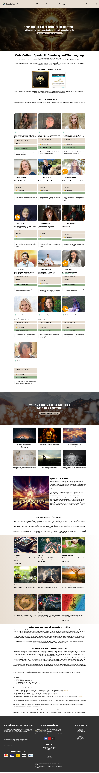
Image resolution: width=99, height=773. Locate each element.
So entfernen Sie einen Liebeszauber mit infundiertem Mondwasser (74, 468)
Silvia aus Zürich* (20, 315)
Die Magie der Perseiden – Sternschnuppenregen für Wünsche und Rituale (24, 446)
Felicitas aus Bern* (68, 132)
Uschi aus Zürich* (20, 177)
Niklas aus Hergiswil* (45, 269)
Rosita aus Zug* (19, 361)
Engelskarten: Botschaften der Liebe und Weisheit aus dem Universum (24, 468)
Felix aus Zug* (19, 269)
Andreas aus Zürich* (45, 177)
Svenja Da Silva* (67, 269)
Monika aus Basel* (44, 223)
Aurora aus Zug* (44, 315)
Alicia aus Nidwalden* (69, 177)
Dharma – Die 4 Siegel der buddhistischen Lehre (49, 468)
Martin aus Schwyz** (69, 315)
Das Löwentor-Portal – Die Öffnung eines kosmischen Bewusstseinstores (49, 445)
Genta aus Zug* (19, 223)
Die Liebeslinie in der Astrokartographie (74, 445)
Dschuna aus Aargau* (69, 223)
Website (66, 690)
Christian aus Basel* (45, 132)
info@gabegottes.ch (49, 752)
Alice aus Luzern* (20, 132)
